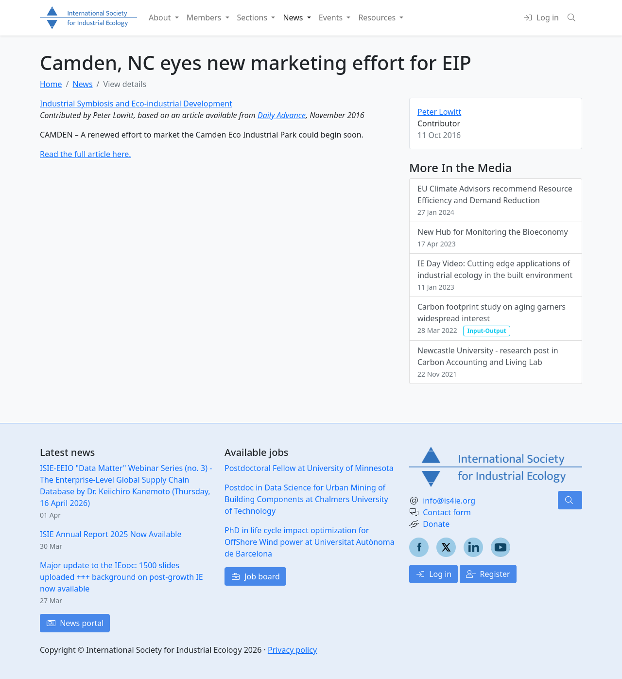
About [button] (161, 17)
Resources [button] (377, 17)
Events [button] (332, 17)
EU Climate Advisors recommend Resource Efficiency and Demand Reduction (494, 200)
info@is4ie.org (449, 500)
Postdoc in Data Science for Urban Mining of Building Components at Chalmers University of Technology (306, 499)
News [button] (294, 17)
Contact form (447, 512)
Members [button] (205, 17)
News (82, 84)
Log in (433, 574)
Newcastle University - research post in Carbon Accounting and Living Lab (487, 362)
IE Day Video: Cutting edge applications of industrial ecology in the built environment (494, 275)
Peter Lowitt (439, 111)
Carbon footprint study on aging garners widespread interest (491, 318)
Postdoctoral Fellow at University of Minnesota (309, 468)
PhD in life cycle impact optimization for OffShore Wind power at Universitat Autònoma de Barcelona (310, 542)
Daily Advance (282, 115)
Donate (436, 524)
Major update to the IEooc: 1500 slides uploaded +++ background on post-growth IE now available (121, 577)
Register (488, 574)
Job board (255, 576)
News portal (75, 623)
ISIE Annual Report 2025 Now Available (110, 534)
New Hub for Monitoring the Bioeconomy (492, 237)
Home (51, 84)
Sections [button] (253, 17)
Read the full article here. (85, 154)
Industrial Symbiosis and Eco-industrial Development (136, 103)
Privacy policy (292, 649)
